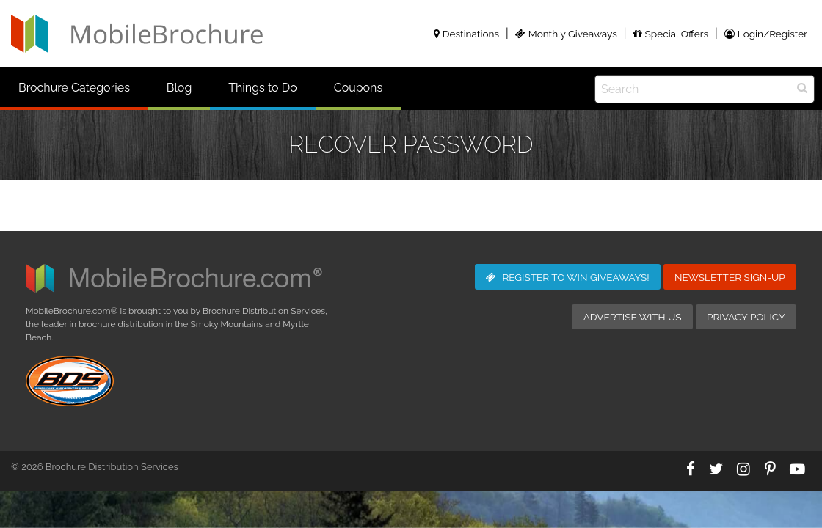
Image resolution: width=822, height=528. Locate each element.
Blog (179, 88)
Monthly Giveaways (566, 34)
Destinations (466, 34)
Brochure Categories (74, 88)
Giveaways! (568, 277)
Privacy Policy (746, 317)
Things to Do (262, 88)
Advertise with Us (632, 317)
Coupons (358, 88)
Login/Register (765, 34)
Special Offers (670, 34)
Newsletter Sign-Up (729, 277)
